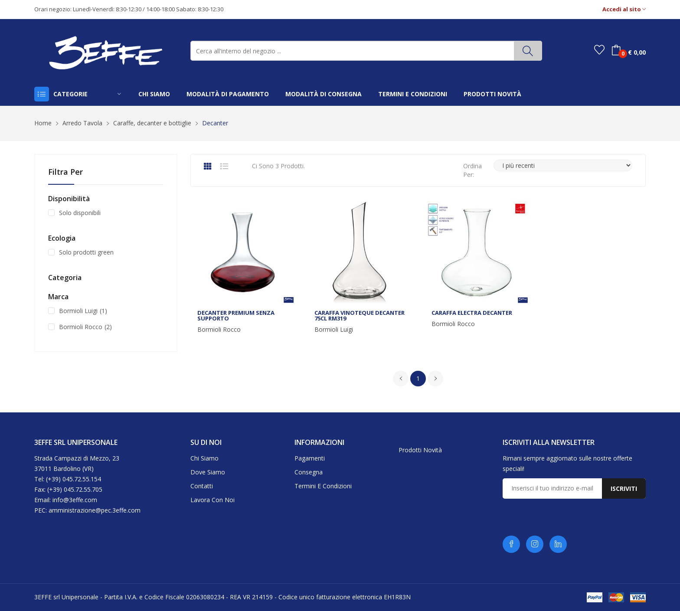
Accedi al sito (624, 9)
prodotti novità (492, 94)
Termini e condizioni (323, 486)
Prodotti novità (420, 450)
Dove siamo (207, 472)
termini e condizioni (412, 94)
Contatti (201, 486)
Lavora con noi (212, 500)
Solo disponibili (80, 213)
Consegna (308, 472)
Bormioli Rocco (219, 329)
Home (43, 123)
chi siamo (154, 94)
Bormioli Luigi (333, 329)
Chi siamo (204, 458)
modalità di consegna (323, 94)
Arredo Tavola (82, 123)
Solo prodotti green (86, 252)
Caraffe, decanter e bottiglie (152, 123)
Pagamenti (309, 458)
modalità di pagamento (227, 94)
